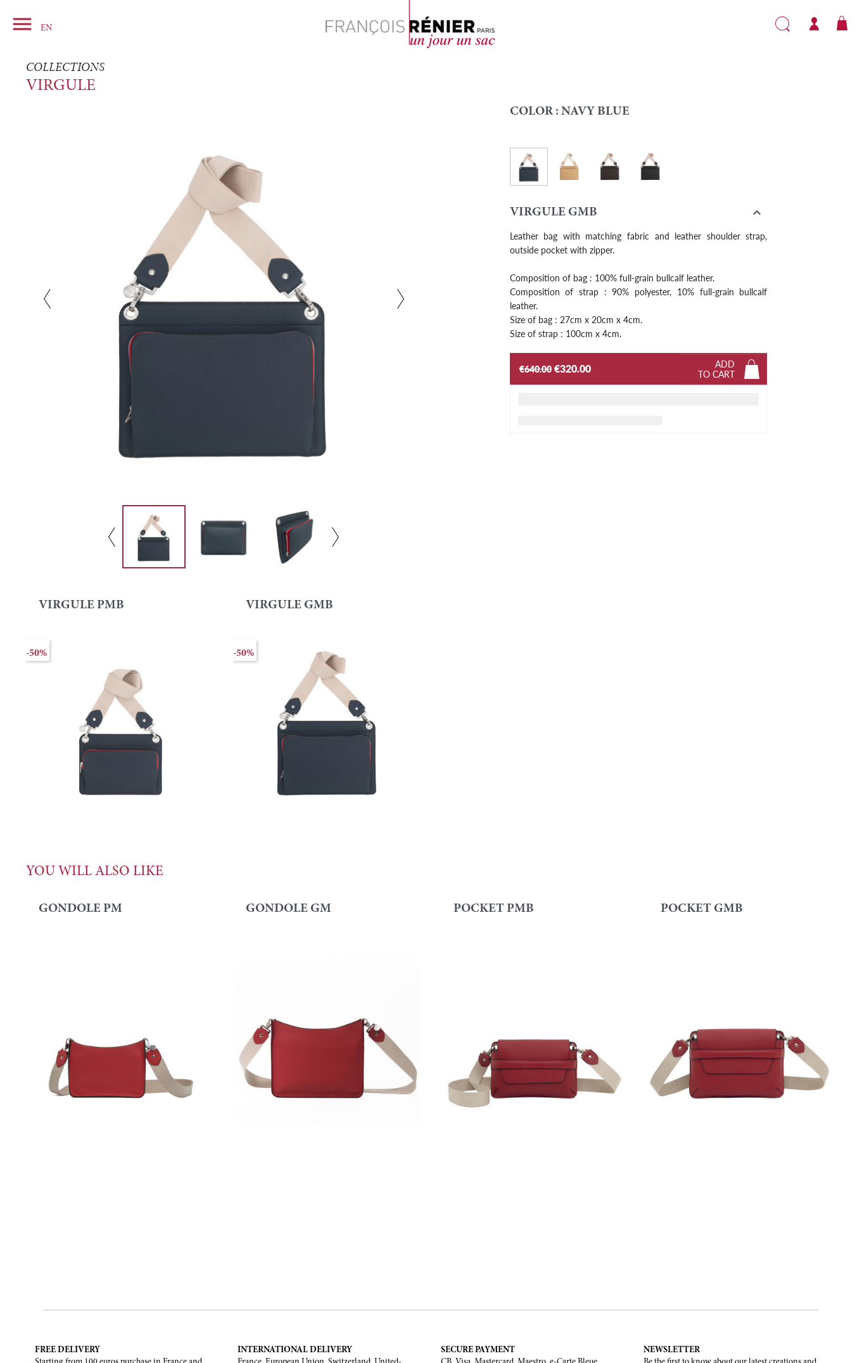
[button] (639, 215)
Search (782, 24)
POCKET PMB (493, 908)
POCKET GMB (702, 908)
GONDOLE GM (288, 908)
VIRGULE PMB (81, 605)
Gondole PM (80, 908)
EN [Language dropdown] (46, 28)
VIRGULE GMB (289, 605)
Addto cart (716, 368)
